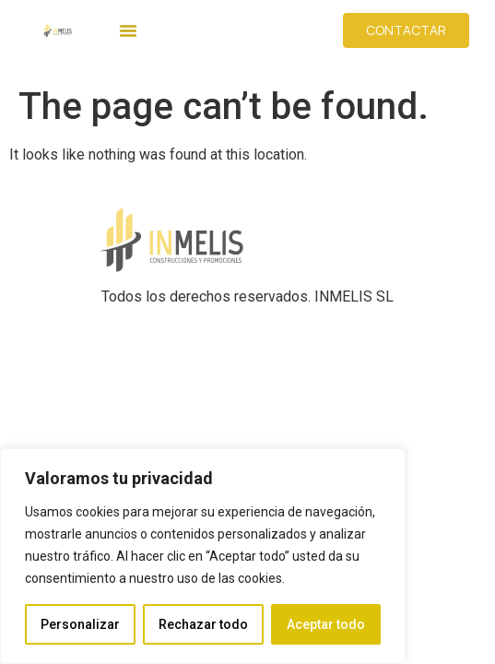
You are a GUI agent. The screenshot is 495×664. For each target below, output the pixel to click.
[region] (203, 556)
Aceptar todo (326, 624)
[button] (128, 30)
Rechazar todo (203, 624)
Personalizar (80, 624)
